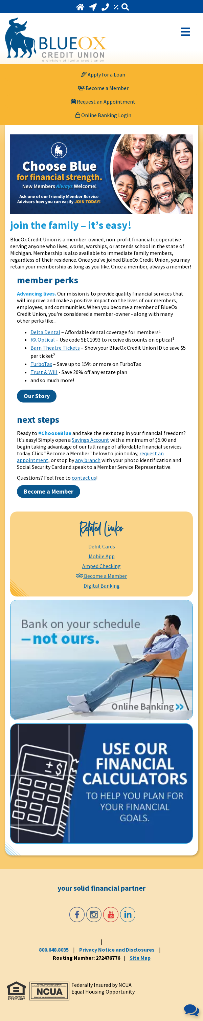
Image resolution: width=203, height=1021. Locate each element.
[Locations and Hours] (93, 7)
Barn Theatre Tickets (55, 347)
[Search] (125, 7)
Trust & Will (44, 372)
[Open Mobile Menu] (185, 31)
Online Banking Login (103, 115)
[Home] (81, 7)
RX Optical (42, 339)
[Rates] (117, 7)
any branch (87, 460)
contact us (84, 477)
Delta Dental (45, 332)
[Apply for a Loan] (103, 74)
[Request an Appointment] (103, 101)
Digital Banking (102, 585)
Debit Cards (101, 546)
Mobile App (102, 556)
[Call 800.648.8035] (106, 7)
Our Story (37, 396)
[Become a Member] (103, 88)
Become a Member (48, 491)
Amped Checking (101, 566)
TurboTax (41, 364)
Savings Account (90, 439)
